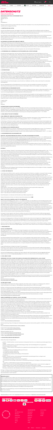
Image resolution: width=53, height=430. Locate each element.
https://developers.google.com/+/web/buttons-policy (10, 295)
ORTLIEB (34, 5)
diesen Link (17, 223)
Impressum (44, 427)
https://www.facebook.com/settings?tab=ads (13, 332)
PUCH (27, 5)
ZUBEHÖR (41, 5)
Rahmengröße (30, 412)
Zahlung (16, 420)
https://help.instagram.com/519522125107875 (13, 329)
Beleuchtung (30, 415)
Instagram (42, 413)
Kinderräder (30, 417)
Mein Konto (17, 413)
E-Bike (11, 5)
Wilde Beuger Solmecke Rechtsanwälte (38, 394)
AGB (28, 427)
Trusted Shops (17, 394)
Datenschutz (38, 427)
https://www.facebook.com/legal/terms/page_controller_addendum (13, 325)
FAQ (16, 422)
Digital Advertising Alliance (16, 253)
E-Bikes (29, 422)
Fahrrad (4, 5)
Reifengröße (30, 413)
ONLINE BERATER (31, 410)
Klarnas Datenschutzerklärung (21, 139)
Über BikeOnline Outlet (19, 412)
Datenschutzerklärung (5, 394)
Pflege (29, 420)
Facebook (42, 412)
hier (45, 213)
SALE (49, 5)
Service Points (17, 417)
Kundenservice (17, 415)
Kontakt (41, 415)
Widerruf (32, 427)
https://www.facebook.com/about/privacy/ (12, 320)
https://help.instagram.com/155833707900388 (9, 280)
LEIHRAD (19, 5)
